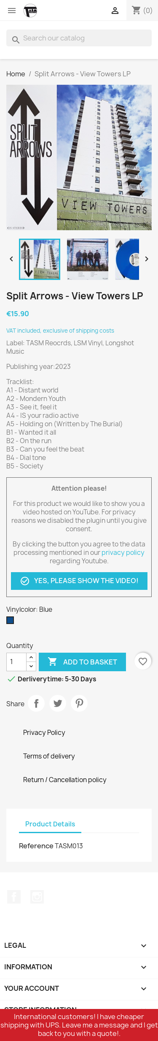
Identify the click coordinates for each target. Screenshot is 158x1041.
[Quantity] (16, 662)
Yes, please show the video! (79, 581)
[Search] (79, 38)
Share (36, 703)
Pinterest (79, 703)
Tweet (57, 703)
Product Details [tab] (50, 824)
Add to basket (82, 661)
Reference (36, 846)
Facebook (14, 897)
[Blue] (11, 622)
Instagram (37, 897)
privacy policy (123, 552)
